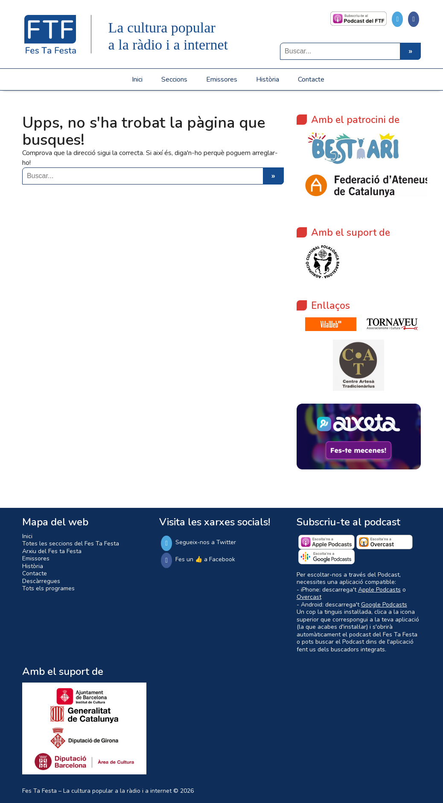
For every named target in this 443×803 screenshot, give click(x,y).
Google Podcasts (384, 605)
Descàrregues (41, 581)
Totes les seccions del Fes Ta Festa (70, 543)
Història (267, 79)
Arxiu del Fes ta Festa (52, 551)
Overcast (309, 597)
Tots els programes (48, 588)
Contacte (311, 79)
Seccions (174, 79)
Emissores (221, 79)
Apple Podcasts (379, 590)
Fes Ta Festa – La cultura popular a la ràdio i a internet (97, 791)
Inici (137, 79)
